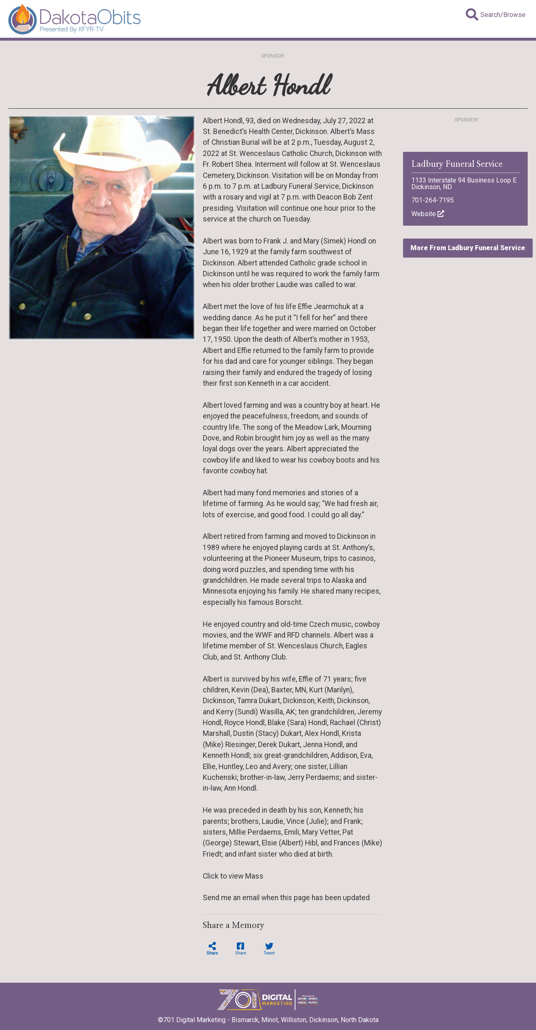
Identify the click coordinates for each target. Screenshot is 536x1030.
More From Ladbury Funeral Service (468, 248)
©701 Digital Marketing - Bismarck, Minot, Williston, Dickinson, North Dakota (268, 1017)
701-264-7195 (432, 200)
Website (427, 214)
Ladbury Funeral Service (457, 164)
